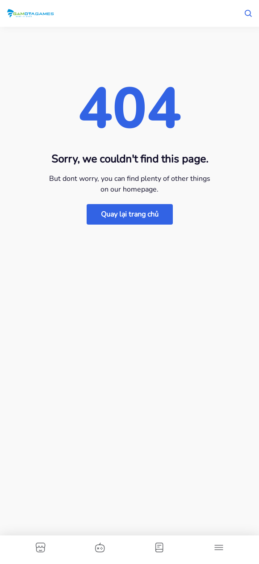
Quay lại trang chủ (130, 214)
